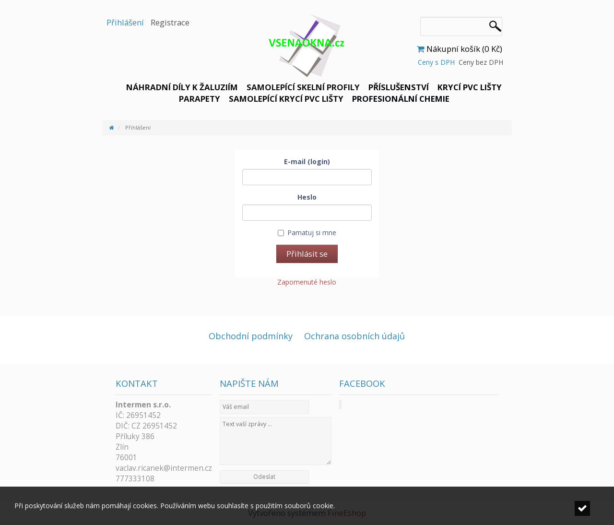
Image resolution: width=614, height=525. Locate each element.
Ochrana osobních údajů (354, 336)
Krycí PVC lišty (469, 87)
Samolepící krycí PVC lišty (286, 98)
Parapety (199, 98)
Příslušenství (398, 87)
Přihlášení (125, 22)
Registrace (170, 22)
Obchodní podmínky (251, 336)
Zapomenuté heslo (306, 281)
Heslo (307, 197)
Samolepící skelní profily (303, 87)
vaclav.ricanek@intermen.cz (164, 468)
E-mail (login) (307, 161)
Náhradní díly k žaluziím (182, 87)
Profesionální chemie (400, 98)
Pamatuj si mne (307, 232)
